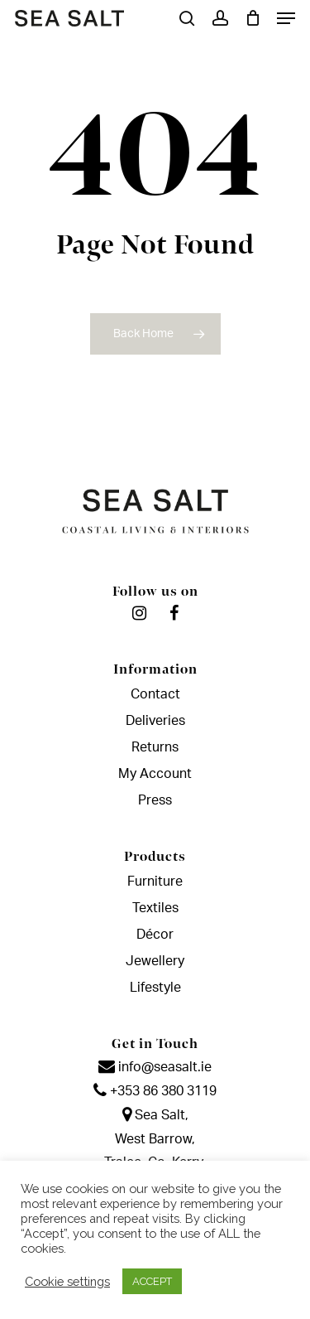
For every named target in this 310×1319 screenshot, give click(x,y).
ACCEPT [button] (152, 1281)
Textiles (155, 908)
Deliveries (155, 720)
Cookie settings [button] (67, 1281)
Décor (155, 934)
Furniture (155, 881)
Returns (155, 747)
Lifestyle (155, 987)
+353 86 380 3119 (155, 1091)
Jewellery (155, 961)
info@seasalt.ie (155, 1067)
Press (155, 800)
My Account (155, 773)
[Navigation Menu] (286, 18)
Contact (155, 694)
